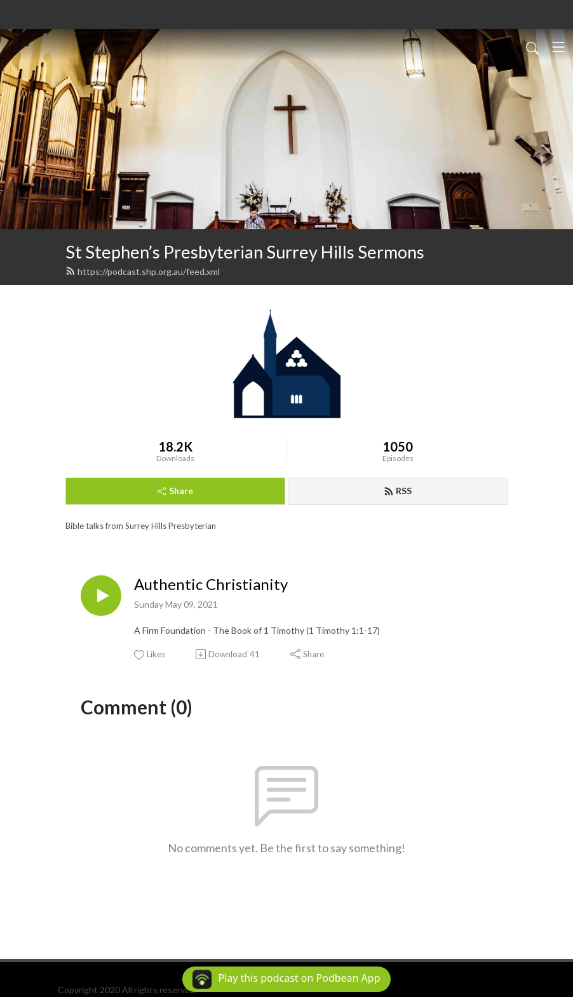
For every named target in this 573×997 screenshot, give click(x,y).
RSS (398, 490)
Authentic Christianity (211, 584)
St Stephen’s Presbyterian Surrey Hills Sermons (244, 251)
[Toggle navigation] (558, 47)
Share (175, 490)
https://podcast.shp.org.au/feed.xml (142, 271)
